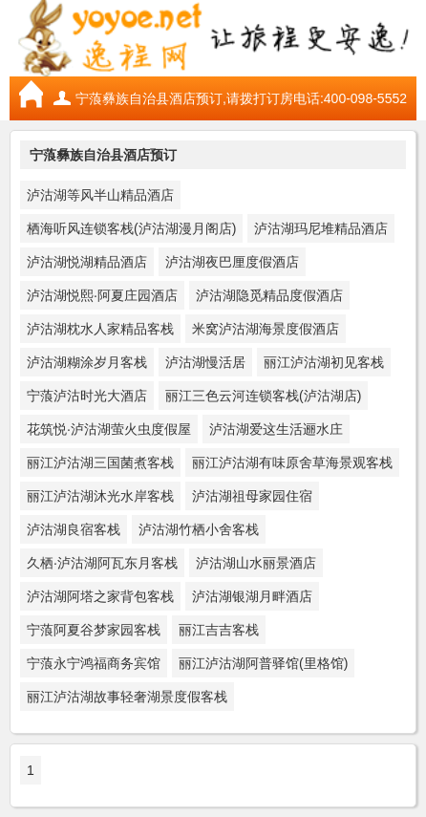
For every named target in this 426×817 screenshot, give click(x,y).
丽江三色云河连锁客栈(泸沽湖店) (263, 395)
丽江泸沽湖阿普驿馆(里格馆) (263, 663)
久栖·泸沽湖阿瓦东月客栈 (102, 562)
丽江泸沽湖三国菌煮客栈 (100, 462)
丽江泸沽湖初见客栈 (324, 362)
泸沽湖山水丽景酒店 (256, 562)
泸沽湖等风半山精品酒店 (100, 195)
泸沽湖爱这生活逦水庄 (276, 429)
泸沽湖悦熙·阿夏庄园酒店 (102, 295)
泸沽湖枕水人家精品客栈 (100, 328)
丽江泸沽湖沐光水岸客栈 (100, 496)
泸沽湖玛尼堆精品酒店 (321, 228)
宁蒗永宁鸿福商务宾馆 (93, 663)
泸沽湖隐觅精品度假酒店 (269, 295)
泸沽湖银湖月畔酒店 (252, 596)
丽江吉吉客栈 (219, 629)
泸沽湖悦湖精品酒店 (87, 261)
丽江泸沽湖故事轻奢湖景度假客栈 (127, 696)
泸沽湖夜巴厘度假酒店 (232, 261)
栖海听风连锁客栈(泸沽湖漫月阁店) (131, 228)
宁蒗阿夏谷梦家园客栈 (93, 629)
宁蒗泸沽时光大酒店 (87, 395)
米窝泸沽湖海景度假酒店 (265, 328)
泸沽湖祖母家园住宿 (252, 496)
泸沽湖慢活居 (205, 362)
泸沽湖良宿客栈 (73, 529)
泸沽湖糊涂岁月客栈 (87, 362)
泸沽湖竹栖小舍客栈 (198, 529)
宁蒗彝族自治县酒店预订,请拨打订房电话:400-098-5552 (241, 98)
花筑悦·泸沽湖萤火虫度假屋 (109, 429)
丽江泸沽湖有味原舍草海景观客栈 (292, 462)
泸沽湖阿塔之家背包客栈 (100, 596)
